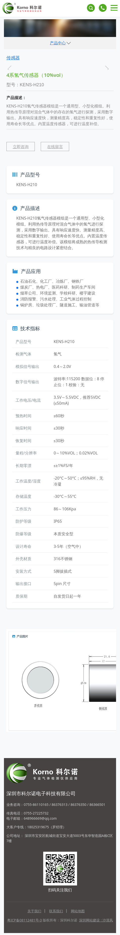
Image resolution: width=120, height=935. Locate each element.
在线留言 (55, 146)
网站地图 (78, 911)
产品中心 (58, 43)
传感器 (13, 58)
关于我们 (34, 911)
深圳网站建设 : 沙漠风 (96, 920)
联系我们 (56, 911)
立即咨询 (21, 146)
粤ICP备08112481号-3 (24, 920)
